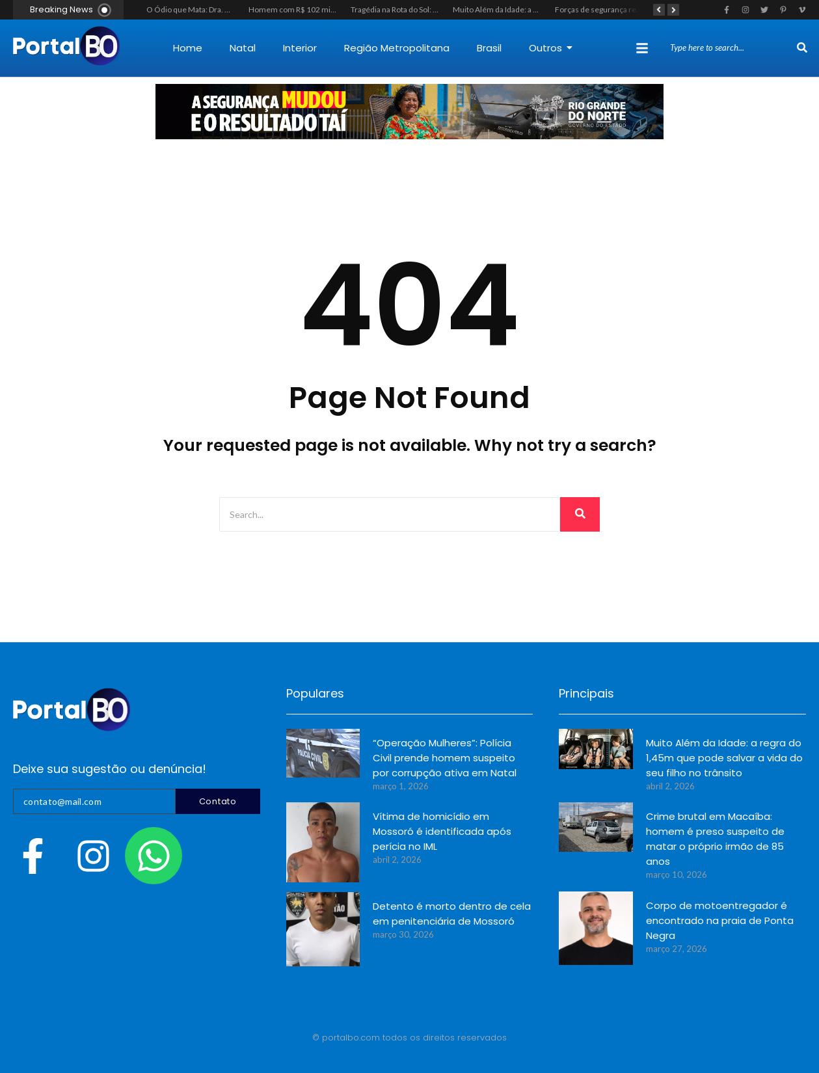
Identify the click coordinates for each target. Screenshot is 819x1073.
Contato (218, 801)
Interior (300, 48)
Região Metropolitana (397, 48)
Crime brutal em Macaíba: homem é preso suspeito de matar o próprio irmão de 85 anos (715, 838)
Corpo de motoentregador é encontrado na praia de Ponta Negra (720, 920)
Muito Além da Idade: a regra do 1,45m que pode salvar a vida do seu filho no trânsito (724, 758)
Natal (243, 48)
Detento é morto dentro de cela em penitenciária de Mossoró (452, 913)
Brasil (489, 48)
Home (187, 48)
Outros (550, 48)
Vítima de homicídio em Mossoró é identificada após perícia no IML (442, 831)
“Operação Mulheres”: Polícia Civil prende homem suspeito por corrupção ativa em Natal (445, 758)
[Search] (732, 48)
